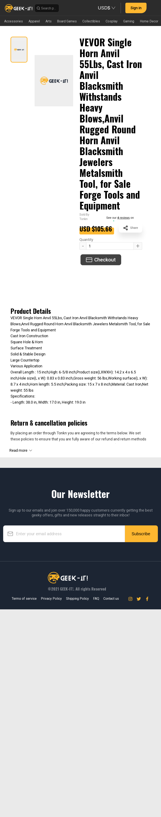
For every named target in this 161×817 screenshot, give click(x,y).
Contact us (111, 806)
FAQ (96, 806)
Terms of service (24, 806)
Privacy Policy (51, 806)
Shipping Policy (77, 806)
